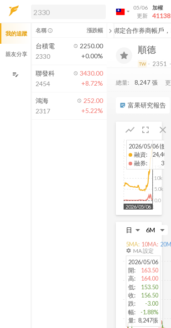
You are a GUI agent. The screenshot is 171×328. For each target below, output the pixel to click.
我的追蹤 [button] (16, 33)
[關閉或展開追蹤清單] (110, 30)
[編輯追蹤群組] (15, 74)
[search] (68, 12)
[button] (66, 11)
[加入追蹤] (124, 55)
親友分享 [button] (16, 54)
